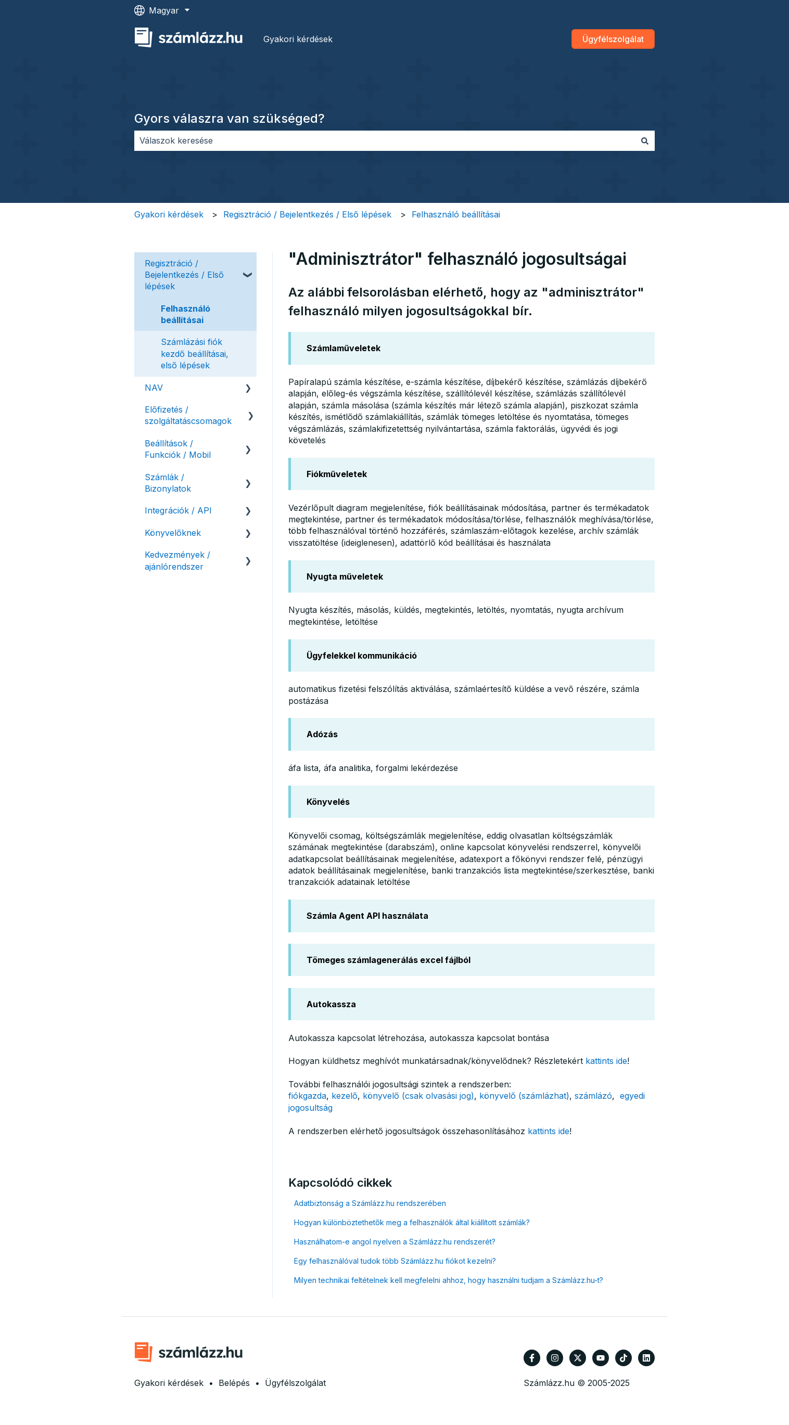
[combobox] (384, 140)
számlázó (593, 1095)
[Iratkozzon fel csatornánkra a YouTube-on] (600, 1358)
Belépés (234, 1383)
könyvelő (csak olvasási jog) (418, 1095)
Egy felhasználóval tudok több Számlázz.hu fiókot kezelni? (395, 1260)
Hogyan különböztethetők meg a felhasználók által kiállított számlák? (412, 1222)
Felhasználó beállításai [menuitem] (185, 314)
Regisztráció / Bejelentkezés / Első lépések (307, 214)
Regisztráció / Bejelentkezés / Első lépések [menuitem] (184, 275)
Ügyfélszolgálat (613, 39)
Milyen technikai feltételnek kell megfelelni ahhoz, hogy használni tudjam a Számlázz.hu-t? (448, 1280)
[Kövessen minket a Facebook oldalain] (532, 1358)
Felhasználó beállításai (456, 214)
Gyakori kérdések (298, 39)
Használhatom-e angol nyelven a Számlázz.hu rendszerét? (394, 1241)
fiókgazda (307, 1095)
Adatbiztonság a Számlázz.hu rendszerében (370, 1203)
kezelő (345, 1095)
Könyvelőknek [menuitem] (173, 533)
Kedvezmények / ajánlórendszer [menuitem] (177, 560)
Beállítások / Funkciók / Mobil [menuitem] (178, 449)
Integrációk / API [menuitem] (178, 510)
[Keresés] (645, 140)
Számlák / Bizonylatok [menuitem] (168, 483)
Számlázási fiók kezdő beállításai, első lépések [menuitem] (194, 353)
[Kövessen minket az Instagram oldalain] (554, 1358)
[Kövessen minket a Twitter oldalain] (577, 1358)
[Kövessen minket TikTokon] (623, 1358)
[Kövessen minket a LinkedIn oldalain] (646, 1358)
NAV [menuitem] (154, 387)
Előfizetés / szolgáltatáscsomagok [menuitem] (188, 415)
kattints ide (606, 1061)
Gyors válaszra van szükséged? (229, 118)
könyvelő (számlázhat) (524, 1095)
